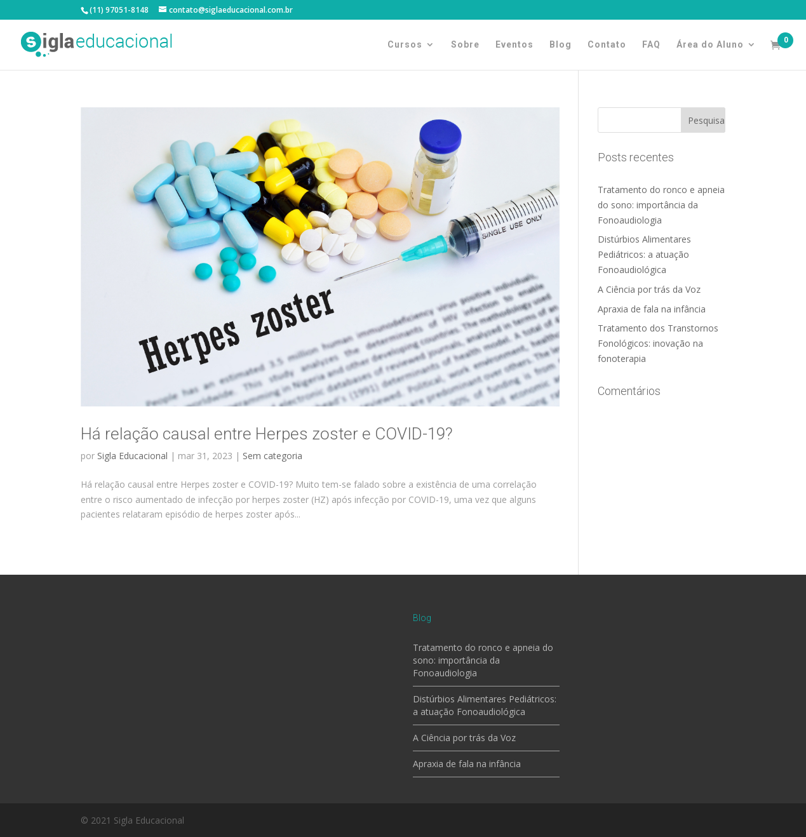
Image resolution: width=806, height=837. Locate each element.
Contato (607, 45)
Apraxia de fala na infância (652, 309)
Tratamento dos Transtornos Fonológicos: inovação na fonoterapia (658, 343)
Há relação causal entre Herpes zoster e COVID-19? (267, 433)
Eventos (514, 45)
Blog (560, 45)
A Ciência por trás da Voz (649, 289)
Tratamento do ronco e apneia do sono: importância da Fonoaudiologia (661, 205)
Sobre (465, 45)
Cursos (404, 45)
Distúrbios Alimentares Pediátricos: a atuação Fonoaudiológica (644, 254)
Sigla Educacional (132, 456)
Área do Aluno (710, 45)
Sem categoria (272, 456)
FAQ (651, 45)
